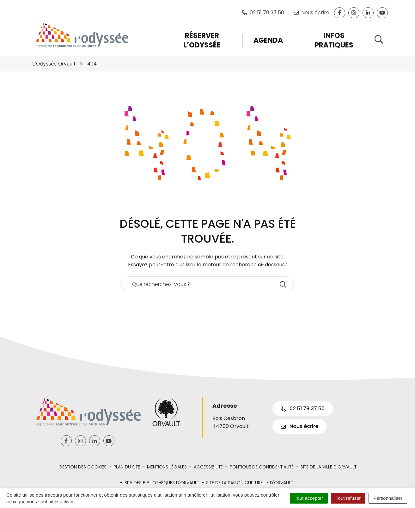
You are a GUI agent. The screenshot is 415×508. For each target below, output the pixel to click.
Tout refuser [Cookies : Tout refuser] (348, 498)
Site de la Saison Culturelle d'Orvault (249, 483)
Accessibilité (208, 467)
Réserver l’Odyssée (202, 40)
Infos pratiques (334, 40)
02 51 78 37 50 (303, 408)
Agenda (268, 40)
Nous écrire (299, 426)
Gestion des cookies (82, 467)
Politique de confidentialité (262, 467)
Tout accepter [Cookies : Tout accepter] (309, 498)
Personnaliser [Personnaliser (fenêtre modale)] (387, 498)
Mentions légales (167, 467)
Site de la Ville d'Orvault (329, 467)
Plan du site (126, 467)
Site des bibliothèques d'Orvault (162, 483)
